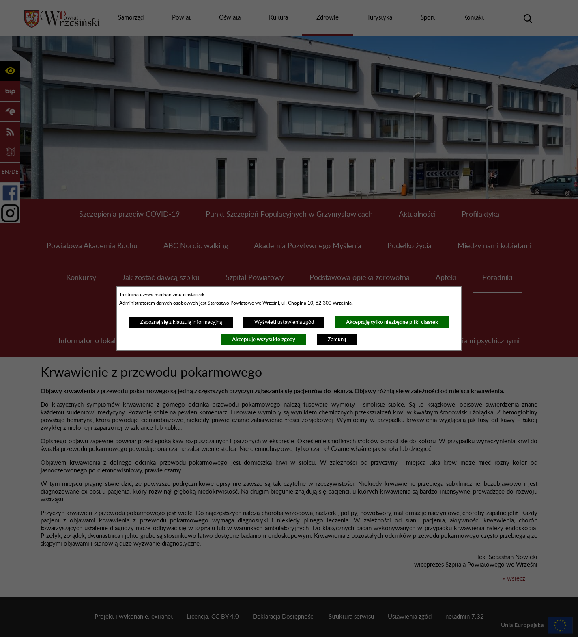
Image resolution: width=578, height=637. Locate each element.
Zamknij (337, 339)
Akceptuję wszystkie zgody (263, 339)
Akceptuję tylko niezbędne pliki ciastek (392, 322)
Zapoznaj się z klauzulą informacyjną (181, 322)
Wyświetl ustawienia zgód (284, 322)
